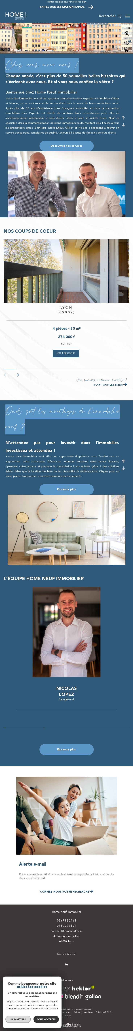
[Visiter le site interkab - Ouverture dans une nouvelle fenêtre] (43, 996)
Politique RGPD (103, 1012)
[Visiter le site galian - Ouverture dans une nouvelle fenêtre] (93, 997)
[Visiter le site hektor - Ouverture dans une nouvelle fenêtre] (83, 988)
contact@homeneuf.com (67, 931)
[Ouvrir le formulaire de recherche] (110, 16)
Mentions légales (44, 1012)
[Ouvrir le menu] (128, 16)
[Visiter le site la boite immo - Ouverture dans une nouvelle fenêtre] (52, 988)
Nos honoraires (63, 1012)
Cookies (67, 1016)
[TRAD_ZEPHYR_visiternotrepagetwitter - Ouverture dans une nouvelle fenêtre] (66, 964)
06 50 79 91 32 (66, 926)
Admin (77, 1012)
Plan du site (26, 1012)
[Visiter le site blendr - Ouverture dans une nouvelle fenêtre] (71, 996)
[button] (16, 375)
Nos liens (88, 1012)
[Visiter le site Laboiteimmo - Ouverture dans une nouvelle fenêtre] (66, 1022)
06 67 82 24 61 (66, 920)
